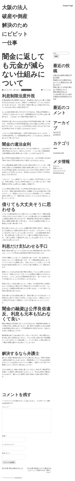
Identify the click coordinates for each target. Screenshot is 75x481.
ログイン (56, 166)
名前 (4, 436)
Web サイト (6, 453)
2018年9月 (57, 135)
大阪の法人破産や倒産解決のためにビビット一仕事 (15, 25)
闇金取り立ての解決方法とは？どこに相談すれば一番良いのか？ (62, 82)
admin (17, 90)
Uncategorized (26, 90)
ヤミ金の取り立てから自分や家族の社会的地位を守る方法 (62, 96)
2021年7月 (57, 132)
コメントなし (47, 90)
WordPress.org (58, 173)
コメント (5, 407)
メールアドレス (8, 444)
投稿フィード (57, 168)
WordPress (18, 478)
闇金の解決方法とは (60, 92)
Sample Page (68, 6)
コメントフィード (59, 170)
